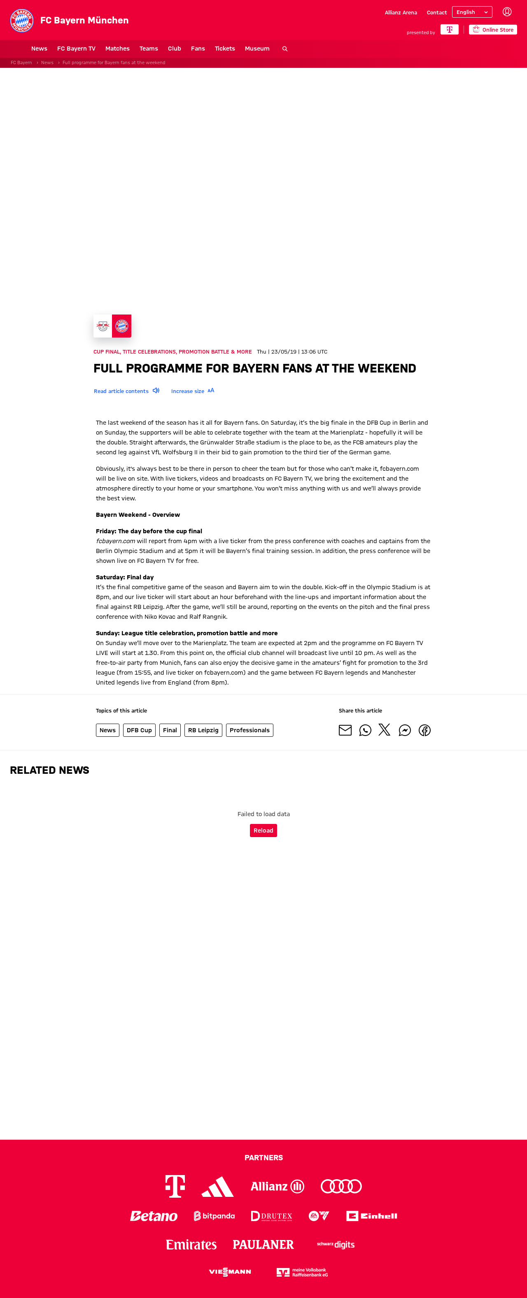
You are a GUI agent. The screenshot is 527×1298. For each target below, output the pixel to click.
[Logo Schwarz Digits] (335, 1244)
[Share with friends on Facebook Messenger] (404, 731)
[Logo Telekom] (175, 1186)
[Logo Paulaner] (263, 1244)
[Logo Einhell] (371, 1216)
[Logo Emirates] (191, 1244)
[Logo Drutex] (271, 1216)
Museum (236, 48)
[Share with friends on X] (385, 731)
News (18, 48)
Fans (177, 48)
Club (153, 48)
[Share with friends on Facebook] (424, 731)
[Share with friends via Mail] (345, 731)
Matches (96, 48)
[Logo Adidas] (217, 1186)
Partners (264, 1157)
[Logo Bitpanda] (214, 1216)
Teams (127, 48)
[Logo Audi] (341, 1186)
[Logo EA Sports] (319, 1216)
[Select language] (472, 12)
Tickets (204, 48)
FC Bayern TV (55, 48)
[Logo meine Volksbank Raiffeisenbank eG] (302, 1272)
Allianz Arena (401, 12)
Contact (437, 12)
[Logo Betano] (153, 1216)
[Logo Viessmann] (229, 1272)
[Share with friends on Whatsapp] (365, 731)
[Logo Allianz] (277, 1186)
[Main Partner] (449, 29)
